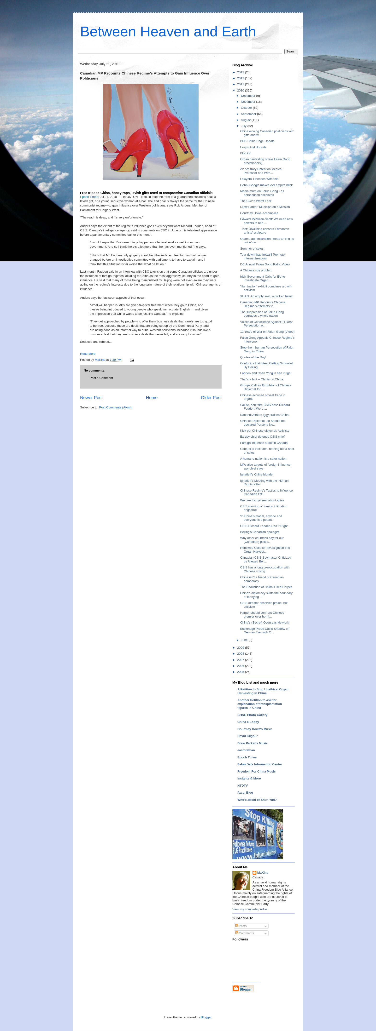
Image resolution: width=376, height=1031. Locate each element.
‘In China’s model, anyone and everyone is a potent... (261, 518)
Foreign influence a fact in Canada (264, 443)
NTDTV (242, 785)
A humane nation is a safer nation (263, 458)
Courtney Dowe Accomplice (259, 213)
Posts (241, 926)
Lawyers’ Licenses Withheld (259, 179)
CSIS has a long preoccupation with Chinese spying (264, 569)
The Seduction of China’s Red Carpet (266, 587)
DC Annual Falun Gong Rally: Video (264, 264)
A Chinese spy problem (256, 270)
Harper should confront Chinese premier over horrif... (262, 614)
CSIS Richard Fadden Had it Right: (264, 526)
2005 (241, 672)
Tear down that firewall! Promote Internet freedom (262, 256)
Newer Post (91, 397)
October (247, 107)
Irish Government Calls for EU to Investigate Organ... (262, 278)
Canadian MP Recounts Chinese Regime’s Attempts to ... (262, 304)
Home (152, 397)
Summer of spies (252, 248)
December (248, 95)
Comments (244, 933)
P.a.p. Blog (245, 792)
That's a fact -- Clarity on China (261, 379)
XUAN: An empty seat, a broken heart (266, 296)
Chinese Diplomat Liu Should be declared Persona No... (262, 422)
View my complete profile (249, 909)
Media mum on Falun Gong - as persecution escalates (262, 193)
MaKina (262, 872)
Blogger (206, 1017)
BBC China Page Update (257, 141)
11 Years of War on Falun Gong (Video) (267, 331)
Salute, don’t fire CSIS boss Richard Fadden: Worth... (265, 407)
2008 (241, 653)
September (249, 114)
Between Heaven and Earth (168, 31)
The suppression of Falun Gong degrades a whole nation (262, 314)
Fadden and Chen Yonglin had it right (265, 373)
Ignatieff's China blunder (257, 474)
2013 (241, 72)
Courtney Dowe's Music (254, 729)
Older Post (211, 397)
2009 (241, 647)
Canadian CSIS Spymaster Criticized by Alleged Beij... (265, 559)
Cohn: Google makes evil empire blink (266, 185)
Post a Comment (101, 378)
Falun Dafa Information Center (259, 764)
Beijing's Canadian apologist (259, 532)
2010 (241, 90)
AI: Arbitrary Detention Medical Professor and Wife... (261, 171)
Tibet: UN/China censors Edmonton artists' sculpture (264, 231)
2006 (241, 666)
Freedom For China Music (256, 771)
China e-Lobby (248, 722)
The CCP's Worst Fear (255, 201)
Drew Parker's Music (252, 743)
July (244, 126)
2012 (241, 78)
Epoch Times (247, 757)
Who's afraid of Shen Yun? (257, 800)
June (245, 640)
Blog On (245, 153)
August (246, 120)
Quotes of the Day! (253, 357)
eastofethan (246, 750)
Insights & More (249, 778)
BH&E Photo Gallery (252, 715)
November (248, 101)
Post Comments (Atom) (115, 407)
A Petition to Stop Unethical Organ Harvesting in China (262, 691)
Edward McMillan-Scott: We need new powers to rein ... (266, 221)
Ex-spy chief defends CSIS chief (262, 436)
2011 (241, 84)
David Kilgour (247, 736)
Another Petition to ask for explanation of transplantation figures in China (259, 704)
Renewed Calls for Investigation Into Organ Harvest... (265, 549)
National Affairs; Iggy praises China (264, 415)
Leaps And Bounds (253, 147)
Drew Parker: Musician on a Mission (265, 207)
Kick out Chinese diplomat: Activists (264, 430)
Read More (87, 353)
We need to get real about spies (262, 500)
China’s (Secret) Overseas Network (264, 622)
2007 (241, 660)
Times (89, 197)
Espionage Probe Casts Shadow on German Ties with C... (264, 630)
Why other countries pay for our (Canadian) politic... (261, 540)
